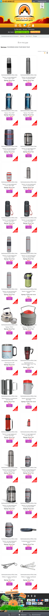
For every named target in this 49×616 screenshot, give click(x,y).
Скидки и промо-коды (22, 32)
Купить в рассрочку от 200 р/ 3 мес (9, 110)
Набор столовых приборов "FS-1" (9, 577)
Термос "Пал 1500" (29, 113)
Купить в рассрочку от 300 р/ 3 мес (9, 146)
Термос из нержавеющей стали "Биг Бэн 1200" (9, 506)
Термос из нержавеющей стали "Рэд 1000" (9, 434)
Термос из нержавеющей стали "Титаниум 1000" (28, 77)
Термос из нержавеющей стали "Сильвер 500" (28, 184)
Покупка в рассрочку (20, 596)
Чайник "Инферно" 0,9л (28, 327)
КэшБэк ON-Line (35, 32)
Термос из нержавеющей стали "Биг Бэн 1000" (28, 470)
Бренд (22, 36)
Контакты (31, 29)
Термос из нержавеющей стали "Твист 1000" (9, 77)
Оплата (25, 29)
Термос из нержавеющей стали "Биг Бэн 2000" (9, 541)
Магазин (18, 29)
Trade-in (20, 600)
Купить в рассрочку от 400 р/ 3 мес (29, 74)
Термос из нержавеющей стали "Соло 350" (9, 220)
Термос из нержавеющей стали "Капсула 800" (9, 149)
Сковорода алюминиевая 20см (28, 541)
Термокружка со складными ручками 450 (9, 399)
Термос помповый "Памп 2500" (28, 292)
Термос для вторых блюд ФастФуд (29, 399)
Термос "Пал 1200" (9, 113)
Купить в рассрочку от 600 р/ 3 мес (28, 467)
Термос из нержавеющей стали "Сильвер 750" (9, 470)
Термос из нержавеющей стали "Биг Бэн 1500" (28, 506)
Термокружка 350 (9, 362)
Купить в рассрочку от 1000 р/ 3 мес (28, 289)
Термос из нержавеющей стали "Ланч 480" (9, 184)
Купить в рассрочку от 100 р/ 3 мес (28, 181)
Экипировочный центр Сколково (9, 36)
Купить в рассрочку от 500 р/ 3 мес (9, 74)
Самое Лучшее (20, 598)
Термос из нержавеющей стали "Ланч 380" (28, 149)
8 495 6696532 (8, 1)
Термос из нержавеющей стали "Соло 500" (28, 220)
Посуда (35, 36)
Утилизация (21, 602)
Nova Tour (28, 36)
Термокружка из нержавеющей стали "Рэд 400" (28, 364)
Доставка (11, 32)
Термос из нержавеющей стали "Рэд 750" (28, 434)
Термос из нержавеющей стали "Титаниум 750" (9, 292)
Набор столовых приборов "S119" (28, 577)
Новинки (20, 604)
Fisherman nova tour (14, 47)
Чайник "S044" (9, 327)
